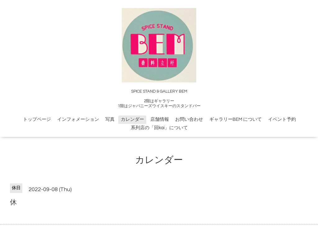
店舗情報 (159, 119)
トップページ (37, 119)
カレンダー (132, 119)
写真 (110, 119)
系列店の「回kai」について (159, 127)
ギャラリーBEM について (235, 119)
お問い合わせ (189, 119)
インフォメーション (78, 119)
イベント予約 (282, 119)
